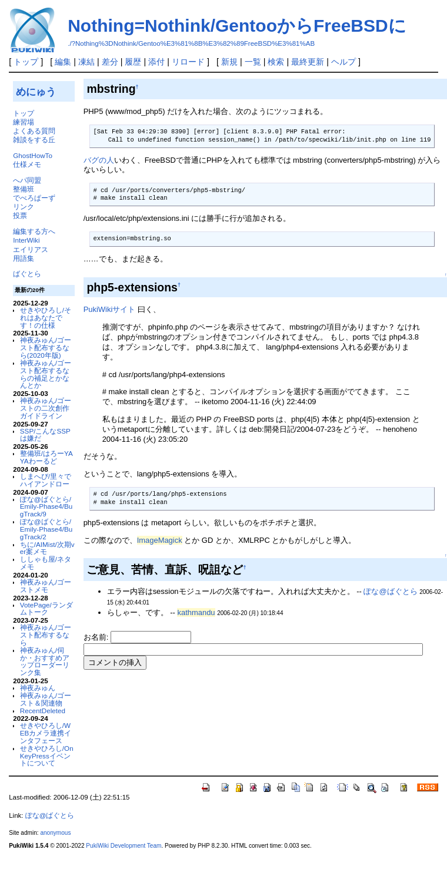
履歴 (133, 61)
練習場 (23, 122)
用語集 (23, 258)
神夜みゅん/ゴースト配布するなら (45, 634)
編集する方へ (34, 231)
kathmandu (196, 612)
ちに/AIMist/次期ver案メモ (47, 548)
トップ (26, 61)
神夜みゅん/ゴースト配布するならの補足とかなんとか (45, 374)
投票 (20, 215)
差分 (110, 61)
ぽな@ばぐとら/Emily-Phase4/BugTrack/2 (46, 529)
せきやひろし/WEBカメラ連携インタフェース (46, 732)
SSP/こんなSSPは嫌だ (45, 434)
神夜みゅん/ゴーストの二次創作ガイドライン (45, 408)
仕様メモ (27, 164)
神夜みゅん (37, 687)
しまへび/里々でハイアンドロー (45, 480)
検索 (276, 61)
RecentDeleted (42, 710)
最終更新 (307, 61)
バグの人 (99, 160)
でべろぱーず (34, 198)
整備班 (23, 189)
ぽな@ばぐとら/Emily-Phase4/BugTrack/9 (46, 506)
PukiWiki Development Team (123, 845)
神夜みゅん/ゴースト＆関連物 (45, 699)
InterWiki (26, 240)
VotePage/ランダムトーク (46, 608)
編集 (63, 61)
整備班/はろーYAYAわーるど (46, 457)
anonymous (55, 833)
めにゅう (36, 92)
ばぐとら (27, 273)
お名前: (97, 637)
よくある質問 (34, 131)
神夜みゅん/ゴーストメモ (45, 585)
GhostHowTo (32, 155)
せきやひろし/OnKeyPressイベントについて (47, 755)
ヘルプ (343, 61)
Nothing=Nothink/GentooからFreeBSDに (237, 25)
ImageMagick (159, 540)
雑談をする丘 (34, 139)
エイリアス (30, 249)
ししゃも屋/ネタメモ (45, 562)
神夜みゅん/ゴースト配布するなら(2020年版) (45, 347)
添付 (156, 61)
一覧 (253, 61)
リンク (23, 206)
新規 (229, 61)
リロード (188, 61)
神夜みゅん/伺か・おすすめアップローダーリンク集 (44, 661)
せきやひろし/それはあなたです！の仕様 (45, 317)
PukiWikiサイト (110, 309)
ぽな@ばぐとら (390, 591)
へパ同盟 (27, 180)
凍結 (86, 61)
